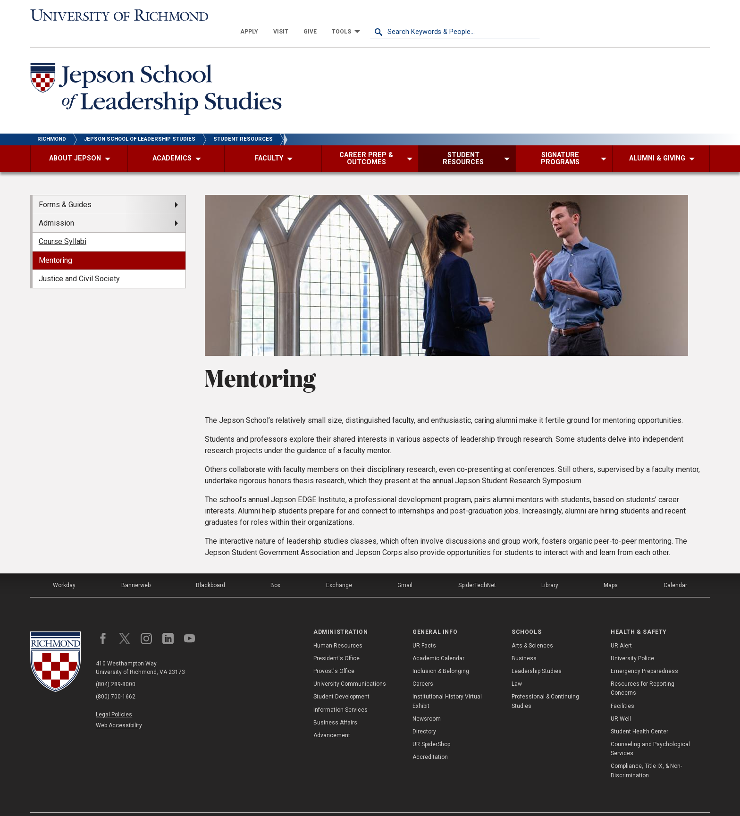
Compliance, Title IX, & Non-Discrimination (646, 754)
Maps (611, 568)
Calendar (675, 568)
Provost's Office (333, 654)
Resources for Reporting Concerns (642, 672)
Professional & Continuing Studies (545, 684)
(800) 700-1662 (115, 680)
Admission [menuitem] (56, 206)
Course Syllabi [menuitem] (62, 224)
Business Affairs (335, 705)
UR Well (621, 701)
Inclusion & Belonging (440, 654)
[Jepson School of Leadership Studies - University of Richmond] (158, 74)
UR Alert (621, 628)
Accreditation (430, 740)
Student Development (341, 680)
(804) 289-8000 (115, 668)
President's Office (336, 642)
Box (275, 568)
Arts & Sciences (532, 628)
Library (549, 568)
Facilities (622, 689)
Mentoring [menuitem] (55, 243)
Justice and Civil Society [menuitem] (79, 262)
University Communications (349, 667)
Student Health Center (639, 715)
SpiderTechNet (477, 568)
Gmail (404, 568)
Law (517, 667)
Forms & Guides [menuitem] (65, 187)
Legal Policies (114, 698)
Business (524, 642)
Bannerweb (136, 568)
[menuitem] (419, 15)
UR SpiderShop (431, 727)
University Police (632, 642)
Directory (424, 715)
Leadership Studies (537, 654)
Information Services (340, 693)
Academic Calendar (438, 642)
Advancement (331, 718)
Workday (64, 568)
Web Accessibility (119, 709)
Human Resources (337, 628)
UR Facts (424, 628)
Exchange (339, 568)
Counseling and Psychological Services (650, 732)
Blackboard (210, 568)
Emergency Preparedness (644, 654)
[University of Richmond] (115, 15)
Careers (422, 667)
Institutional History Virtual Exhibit (447, 684)
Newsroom (426, 701)
